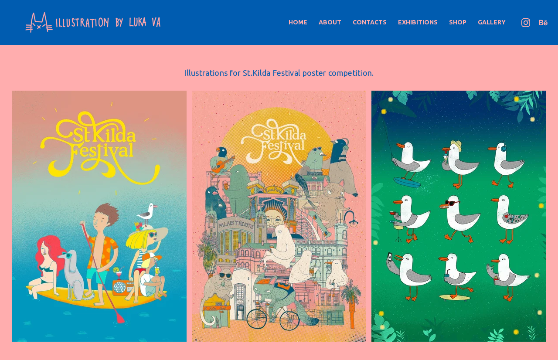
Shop (457, 22)
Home (298, 22)
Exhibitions (418, 22)
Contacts (370, 22)
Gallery (492, 22)
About (330, 22)
